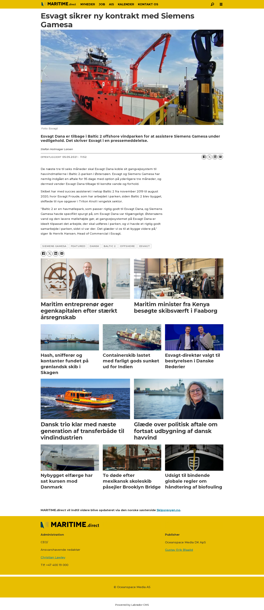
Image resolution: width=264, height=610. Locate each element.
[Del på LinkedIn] (215, 157)
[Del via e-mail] (220, 157)
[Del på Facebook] (204, 157)
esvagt (144, 246)
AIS (111, 4)
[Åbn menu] (221, 4)
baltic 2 (110, 246)
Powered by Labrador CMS (132, 604)
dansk (94, 246)
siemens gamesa (54, 246)
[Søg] (212, 4)
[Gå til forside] (59, 4)
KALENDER (126, 4)
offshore (127, 246)
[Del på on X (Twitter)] (209, 157)
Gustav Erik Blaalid (179, 550)
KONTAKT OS (148, 4)
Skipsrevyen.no (168, 510)
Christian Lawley (53, 557)
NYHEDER (87, 4)
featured (78, 246)
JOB (102, 4)
